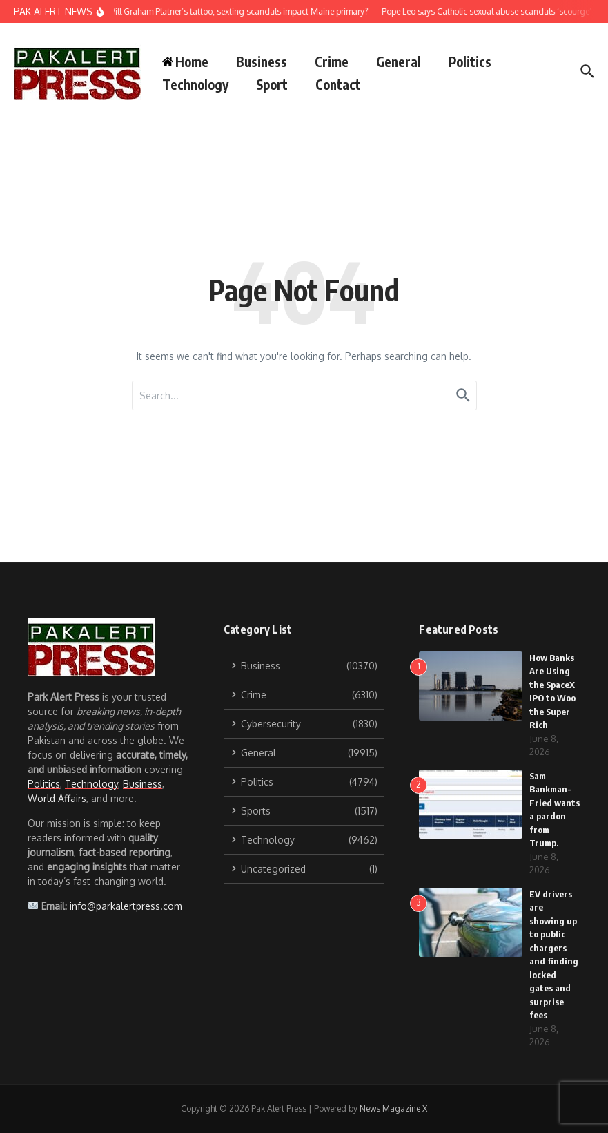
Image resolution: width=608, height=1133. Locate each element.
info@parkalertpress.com (126, 906)
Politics (470, 61)
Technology (195, 84)
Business (261, 61)
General (398, 61)
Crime (332, 61)
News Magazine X (393, 1108)
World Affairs (57, 798)
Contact (338, 84)
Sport (272, 84)
